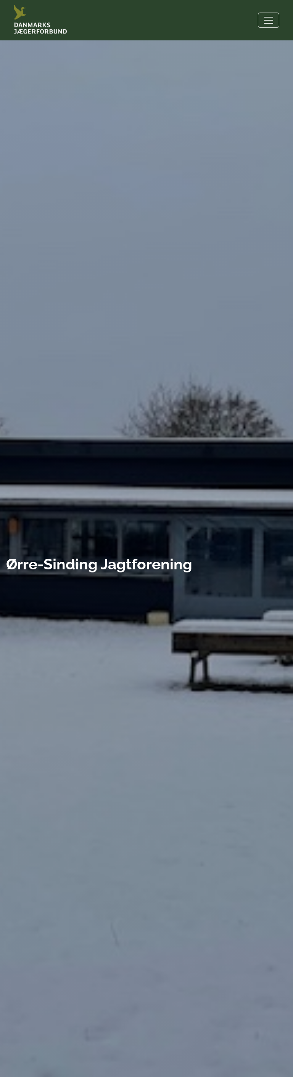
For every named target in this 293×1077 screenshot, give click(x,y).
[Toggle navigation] (268, 20)
